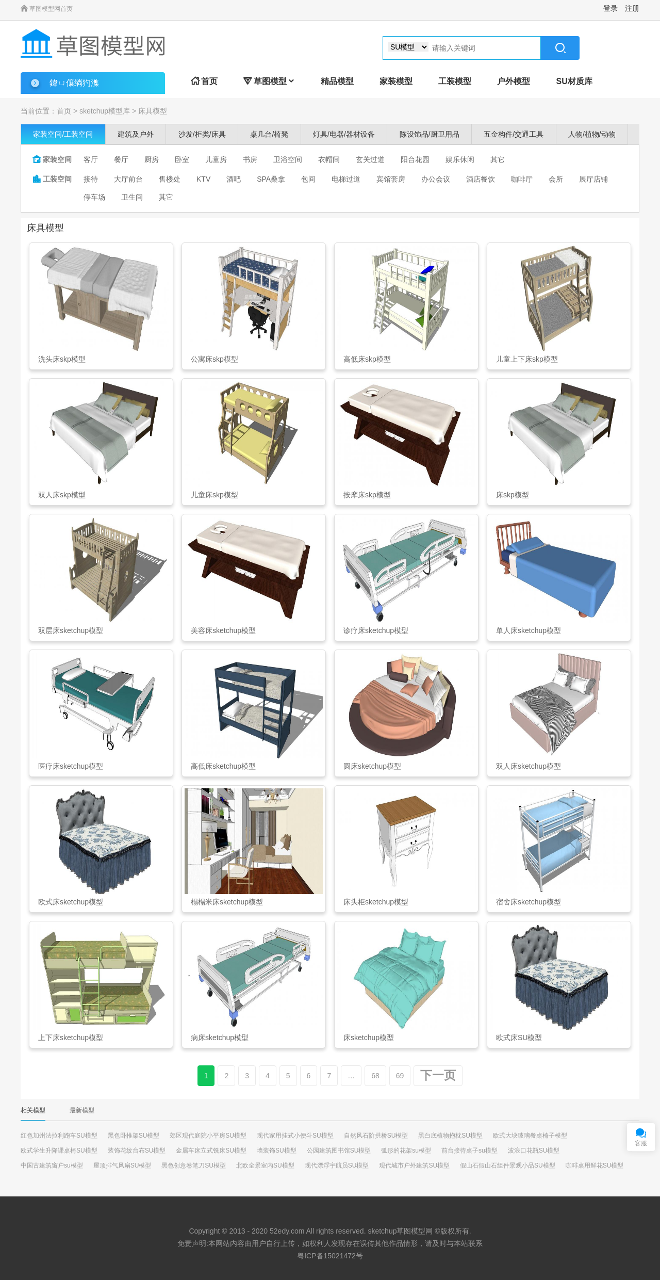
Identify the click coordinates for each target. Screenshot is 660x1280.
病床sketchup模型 (220, 1037)
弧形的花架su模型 (406, 1150)
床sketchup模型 (368, 1037)
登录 (610, 8)
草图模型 (269, 81)
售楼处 (169, 179)
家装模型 (396, 81)
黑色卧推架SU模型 (134, 1135)
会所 (556, 179)
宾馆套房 (390, 179)
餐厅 (121, 159)
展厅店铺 (593, 179)
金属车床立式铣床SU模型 (211, 1150)
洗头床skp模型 (62, 359)
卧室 (182, 159)
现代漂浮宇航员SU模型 (337, 1165)
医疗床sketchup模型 (70, 766)
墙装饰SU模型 (276, 1150)
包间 (308, 179)
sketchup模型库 (104, 111)
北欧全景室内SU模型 (265, 1165)
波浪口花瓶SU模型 (534, 1150)
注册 (632, 8)
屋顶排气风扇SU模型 (122, 1165)
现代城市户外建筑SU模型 (414, 1165)
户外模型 (513, 81)
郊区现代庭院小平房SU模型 (208, 1135)
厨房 (151, 159)
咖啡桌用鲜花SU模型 (595, 1165)
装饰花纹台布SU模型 (137, 1150)
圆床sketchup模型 (372, 766)
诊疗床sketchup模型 (375, 630)
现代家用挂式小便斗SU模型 (295, 1135)
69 (400, 1076)
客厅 (91, 159)
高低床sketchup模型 (223, 766)
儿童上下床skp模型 (527, 359)
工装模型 (454, 81)
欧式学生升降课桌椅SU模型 (59, 1150)
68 (375, 1076)
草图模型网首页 (47, 8)
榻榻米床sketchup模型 (227, 902)
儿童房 (216, 159)
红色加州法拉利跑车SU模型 (59, 1135)
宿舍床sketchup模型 (528, 902)
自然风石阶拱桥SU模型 (376, 1135)
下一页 (438, 1075)
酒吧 (233, 179)
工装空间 (52, 179)
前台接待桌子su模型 (469, 1150)
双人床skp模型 (62, 495)
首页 (204, 81)
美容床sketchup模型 (223, 630)
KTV (203, 179)
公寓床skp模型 (214, 359)
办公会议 (435, 179)
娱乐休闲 (460, 159)
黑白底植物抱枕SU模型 (450, 1135)
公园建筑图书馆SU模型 (339, 1150)
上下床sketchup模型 (70, 1037)
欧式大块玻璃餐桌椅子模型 (530, 1135)
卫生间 (132, 197)
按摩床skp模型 (367, 495)
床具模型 (152, 111)
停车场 (94, 197)
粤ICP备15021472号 (330, 1256)
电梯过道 (346, 179)
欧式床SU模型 (519, 1037)
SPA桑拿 (271, 179)
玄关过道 (370, 159)
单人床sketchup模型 (528, 630)
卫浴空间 (287, 159)
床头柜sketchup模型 (375, 902)
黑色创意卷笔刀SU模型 (193, 1165)
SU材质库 (574, 81)
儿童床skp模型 (214, 495)
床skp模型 (512, 495)
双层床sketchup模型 (70, 630)
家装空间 (52, 159)
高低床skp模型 (367, 359)
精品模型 (337, 81)
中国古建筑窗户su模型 (52, 1165)
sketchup (382, 1231)
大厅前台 (128, 179)
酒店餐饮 (480, 179)
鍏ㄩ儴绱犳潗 (74, 82)
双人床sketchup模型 (528, 766)
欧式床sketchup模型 (70, 902)
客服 (641, 1143)
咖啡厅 (522, 179)
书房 (250, 159)
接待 (91, 179)
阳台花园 (415, 159)
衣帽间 (329, 159)
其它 (497, 159)
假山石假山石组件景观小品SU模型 (507, 1165)
